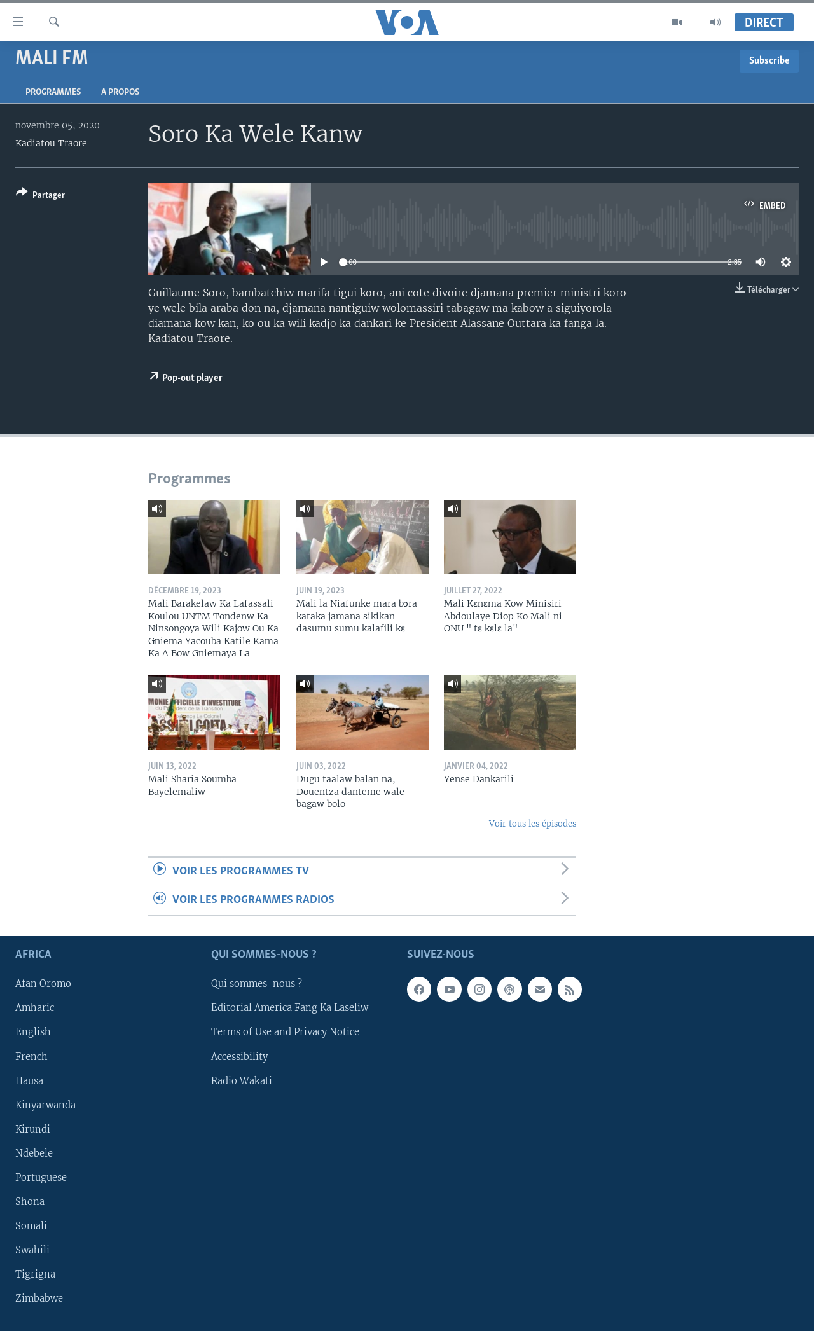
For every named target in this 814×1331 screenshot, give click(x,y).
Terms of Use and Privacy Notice (285, 1032)
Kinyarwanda (45, 1104)
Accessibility (239, 1056)
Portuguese (41, 1177)
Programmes (53, 92)
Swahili (32, 1250)
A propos (120, 92)
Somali (31, 1226)
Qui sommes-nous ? (256, 984)
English (33, 1032)
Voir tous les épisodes (532, 823)
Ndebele (34, 1153)
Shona (30, 1201)
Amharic (34, 1008)
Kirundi (32, 1128)
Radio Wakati (241, 1080)
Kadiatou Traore (51, 143)
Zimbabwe (39, 1298)
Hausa (29, 1080)
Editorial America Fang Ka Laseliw (289, 1008)
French (31, 1056)
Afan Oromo (43, 984)
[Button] (40, 196)
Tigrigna (35, 1274)
